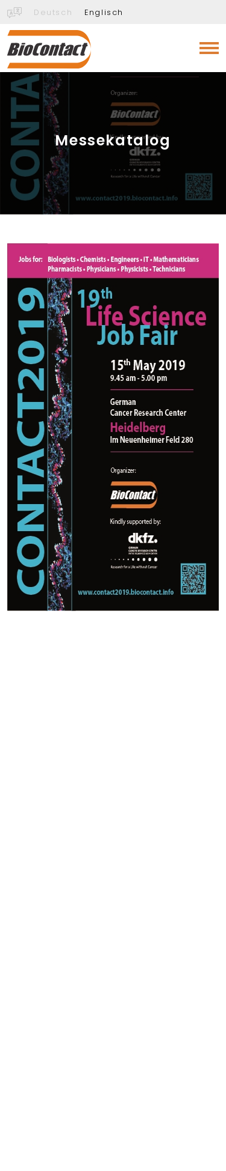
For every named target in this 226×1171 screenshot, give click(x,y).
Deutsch (53, 12)
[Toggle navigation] (209, 48)
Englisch (104, 12)
